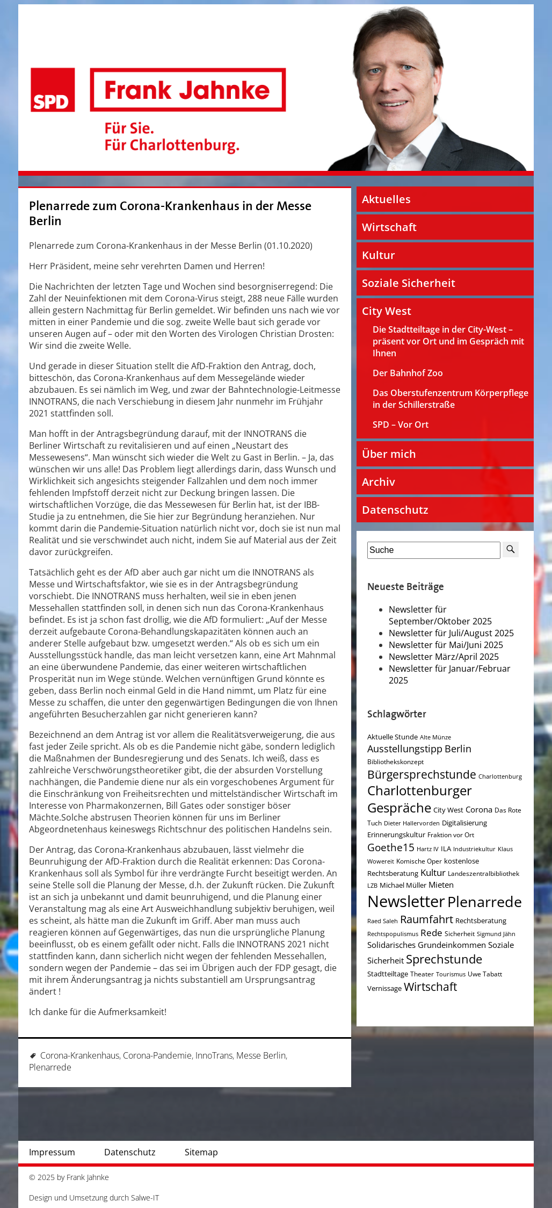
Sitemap (201, 1152)
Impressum (52, 1152)
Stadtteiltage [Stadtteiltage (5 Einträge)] (387, 974)
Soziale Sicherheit (408, 283)
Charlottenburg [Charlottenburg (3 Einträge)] (500, 776)
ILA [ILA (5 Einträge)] (446, 848)
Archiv (378, 481)
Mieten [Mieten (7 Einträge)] (441, 884)
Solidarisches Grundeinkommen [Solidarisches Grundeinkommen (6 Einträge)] (426, 944)
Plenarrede (50, 1067)
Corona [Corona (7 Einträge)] (479, 809)
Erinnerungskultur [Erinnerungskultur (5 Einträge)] (396, 834)
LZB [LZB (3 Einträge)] (372, 885)
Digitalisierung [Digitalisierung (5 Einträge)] (464, 823)
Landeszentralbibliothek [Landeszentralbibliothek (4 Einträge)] (483, 873)
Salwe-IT (145, 1197)
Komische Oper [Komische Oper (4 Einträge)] (419, 861)
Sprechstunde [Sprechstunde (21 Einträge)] (444, 959)
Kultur (378, 255)
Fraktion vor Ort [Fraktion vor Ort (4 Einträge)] (450, 834)
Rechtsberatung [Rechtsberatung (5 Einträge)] (480, 920)
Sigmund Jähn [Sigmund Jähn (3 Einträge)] (496, 934)
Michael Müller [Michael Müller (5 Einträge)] (403, 885)
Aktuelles (386, 199)
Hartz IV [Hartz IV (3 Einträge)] (428, 849)
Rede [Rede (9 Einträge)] (431, 932)
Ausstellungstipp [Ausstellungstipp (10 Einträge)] (404, 748)
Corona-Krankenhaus (79, 1055)
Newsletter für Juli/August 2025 (451, 633)
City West (386, 311)
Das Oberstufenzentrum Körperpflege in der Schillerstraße (450, 399)
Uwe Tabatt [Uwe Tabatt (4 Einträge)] (485, 974)
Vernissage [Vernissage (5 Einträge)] (384, 988)
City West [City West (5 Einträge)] (448, 810)
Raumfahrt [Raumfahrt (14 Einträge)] (426, 919)
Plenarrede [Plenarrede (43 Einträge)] (484, 901)
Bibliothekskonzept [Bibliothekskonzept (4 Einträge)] (395, 761)
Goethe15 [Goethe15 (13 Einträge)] (391, 847)
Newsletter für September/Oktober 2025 (440, 615)
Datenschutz (395, 509)
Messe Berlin (261, 1055)
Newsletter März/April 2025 (444, 657)
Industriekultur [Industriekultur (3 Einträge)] (474, 849)
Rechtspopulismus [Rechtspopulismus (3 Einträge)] (392, 934)
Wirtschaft (389, 227)
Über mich (389, 454)
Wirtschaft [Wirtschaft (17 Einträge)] (430, 986)
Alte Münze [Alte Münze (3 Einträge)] (435, 737)
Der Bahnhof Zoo (408, 373)
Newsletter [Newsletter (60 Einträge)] (406, 901)
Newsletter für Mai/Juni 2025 (446, 645)
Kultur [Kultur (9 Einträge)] (433, 872)
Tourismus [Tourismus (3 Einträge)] (451, 974)
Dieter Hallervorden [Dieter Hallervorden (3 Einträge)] (412, 823)
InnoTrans (214, 1055)
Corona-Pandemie (157, 1055)
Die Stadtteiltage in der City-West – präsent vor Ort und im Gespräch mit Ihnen (448, 341)
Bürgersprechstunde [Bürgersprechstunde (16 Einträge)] (421, 774)
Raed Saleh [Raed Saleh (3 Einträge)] (382, 921)
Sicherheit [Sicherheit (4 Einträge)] (460, 933)
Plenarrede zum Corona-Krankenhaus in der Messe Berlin (170, 213)
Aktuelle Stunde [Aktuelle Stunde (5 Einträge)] (392, 737)
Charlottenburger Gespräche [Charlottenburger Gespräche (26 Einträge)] (419, 799)
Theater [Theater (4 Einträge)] (422, 974)
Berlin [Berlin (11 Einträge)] (458, 748)
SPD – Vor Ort (400, 424)
